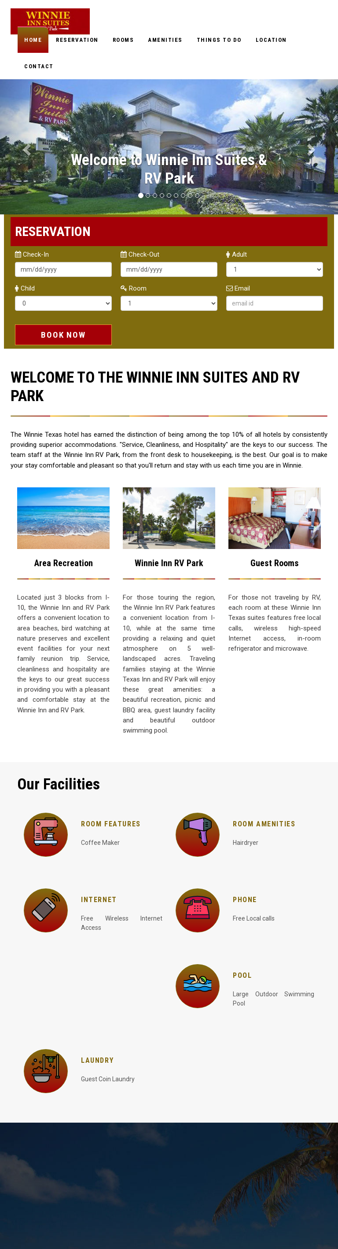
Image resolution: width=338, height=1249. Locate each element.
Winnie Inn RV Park (169, 563)
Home (33, 40)
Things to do (219, 40)
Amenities (165, 40)
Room (134, 288)
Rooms (123, 40)
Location (271, 40)
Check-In (32, 254)
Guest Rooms (274, 563)
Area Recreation (63, 563)
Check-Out (140, 254)
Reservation (77, 40)
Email (238, 288)
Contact (39, 66)
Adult (236, 254)
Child (25, 288)
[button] (25, 146)
